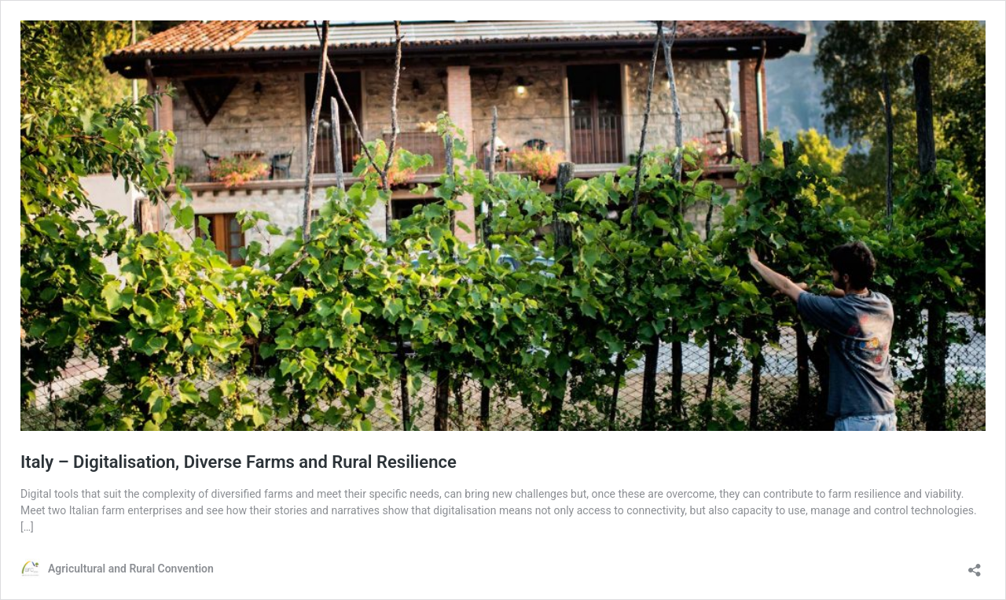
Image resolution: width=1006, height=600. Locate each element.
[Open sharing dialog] (975, 565)
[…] (27, 527)
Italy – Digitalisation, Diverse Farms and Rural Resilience (238, 462)
